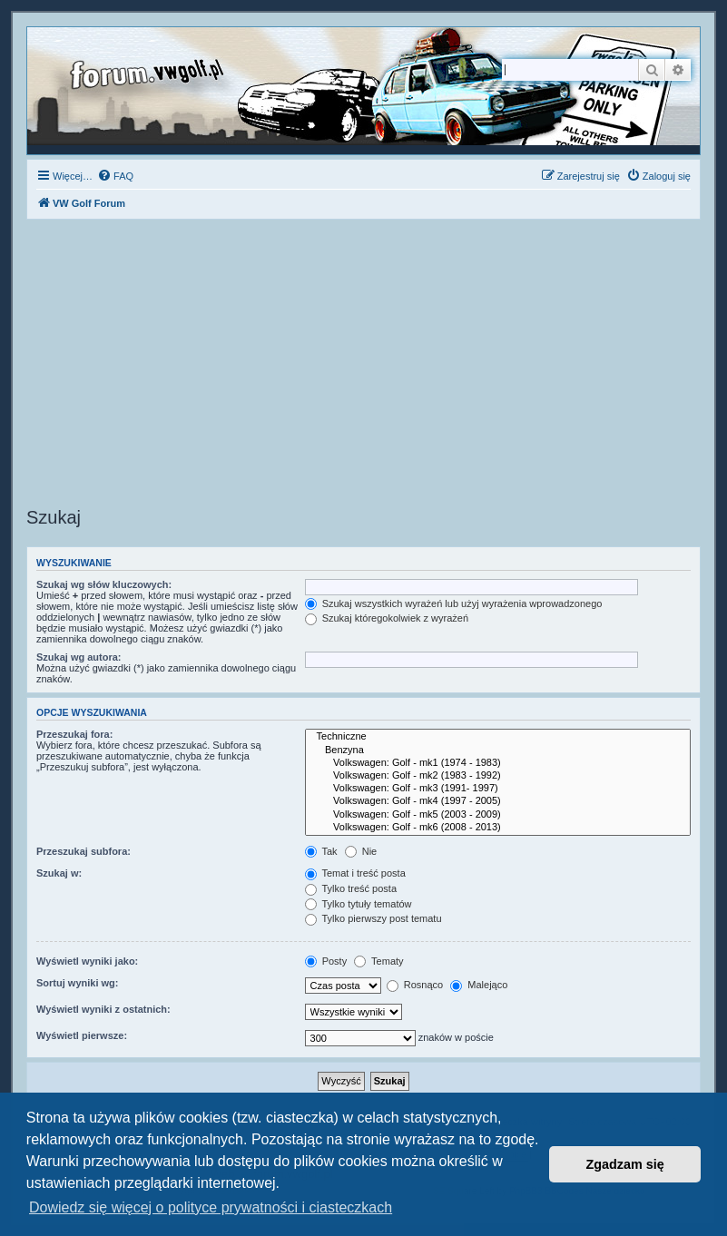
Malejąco (478, 984)
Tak (321, 851)
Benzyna (498, 750)
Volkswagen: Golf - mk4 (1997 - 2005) (498, 801)
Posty (326, 961)
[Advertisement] (363, 366)
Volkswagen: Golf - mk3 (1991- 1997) (498, 788)
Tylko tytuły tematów (358, 903)
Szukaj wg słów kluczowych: (104, 584)
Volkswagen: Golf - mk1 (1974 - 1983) (498, 763)
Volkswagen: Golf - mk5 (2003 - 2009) (498, 815)
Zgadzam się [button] (625, 1164)
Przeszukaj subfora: (83, 851)
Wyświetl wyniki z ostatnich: (103, 1009)
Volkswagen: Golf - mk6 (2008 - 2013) (498, 827)
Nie (361, 851)
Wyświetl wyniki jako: (87, 961)
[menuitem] (115, 176)
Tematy (378, 961)
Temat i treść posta (355, 873)
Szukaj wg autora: (79, 657)
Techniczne (498, 737)
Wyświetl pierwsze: (81, 1035)
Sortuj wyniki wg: (77, 982)
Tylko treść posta (351, 888)
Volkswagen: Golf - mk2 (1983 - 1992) (498, 776)
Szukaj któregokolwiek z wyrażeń (386, 618)
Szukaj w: (59, 873)
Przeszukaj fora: (74, 734)
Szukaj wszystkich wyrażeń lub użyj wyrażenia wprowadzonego (454, 603)
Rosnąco (415, 984)
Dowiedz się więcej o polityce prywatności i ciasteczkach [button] (210, 1207)
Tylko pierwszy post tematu (373, 918)
